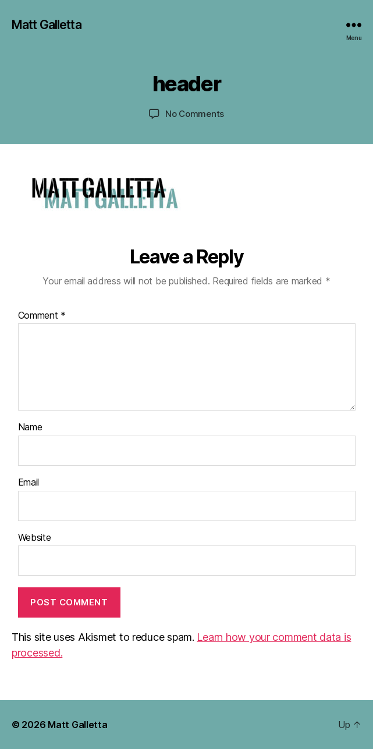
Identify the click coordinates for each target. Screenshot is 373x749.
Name (30, 427)
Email (29, 482)
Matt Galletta (46, 25)
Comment (42, 316)
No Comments (194, 113)
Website (34, 538)
